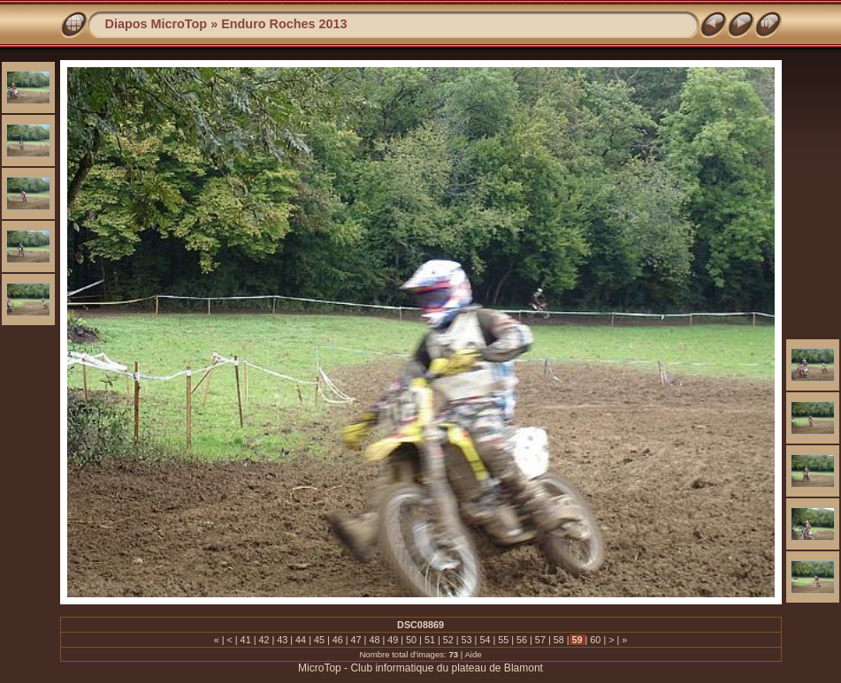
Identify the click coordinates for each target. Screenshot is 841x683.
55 (503, 639)
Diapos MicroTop (156, 24)
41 (246, 639)
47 (356, 639)
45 (319, 639)
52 (448, 639)
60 (595, 639)
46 (338, 639)
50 (411, 639)
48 (374, 639)
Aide (472, 654)
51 (430, 639)
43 (282, 639)
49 (393, 639)
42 (263, 639)
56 (522, 639)
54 (485, 639)
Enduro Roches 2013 (284, 24)
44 (301, 639)
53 (467, 639)
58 (559, 639)
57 (540, 639)
